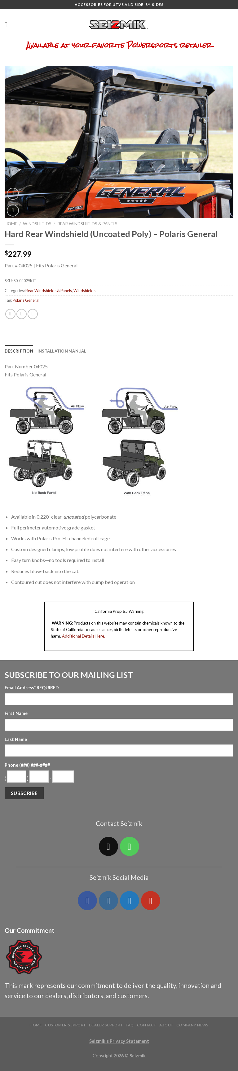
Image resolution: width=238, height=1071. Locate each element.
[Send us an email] (108, 846)
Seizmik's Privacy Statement (119, 1041)
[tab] (19, 351)
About (166, 1025)
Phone (27, 765)
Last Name (16, 739)
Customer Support (65, 1025)
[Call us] (129, 846)
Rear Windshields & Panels (87, 223)
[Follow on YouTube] (150, 900)
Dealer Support (106, 1025)
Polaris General (26, 300)
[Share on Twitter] (21, 314)
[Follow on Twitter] (129, 900)
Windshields (37, 223)
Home (11, 223)
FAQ (130, 1025)
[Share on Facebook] (10, 314)
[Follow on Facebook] (87, 900)
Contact (146, 1025)
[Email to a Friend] (33, 314)
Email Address (32, 687)
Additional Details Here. (83, 636)
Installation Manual (61, 351)
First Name (16, 713)
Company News (192, 1025)
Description (19, 351)
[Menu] (8, 24)
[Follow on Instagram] (108, 900)
